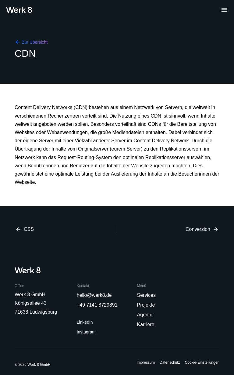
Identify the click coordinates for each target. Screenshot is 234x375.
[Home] (19, 10)
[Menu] (224, 10)
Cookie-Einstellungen (202, 362)
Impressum (146, 362)
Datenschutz (170, 362)
